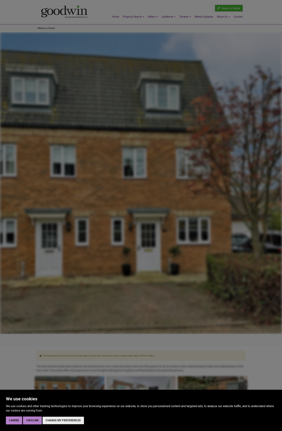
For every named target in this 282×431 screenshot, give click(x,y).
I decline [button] (32, 420)
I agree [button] (14, 420)
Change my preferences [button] (63, 420)
